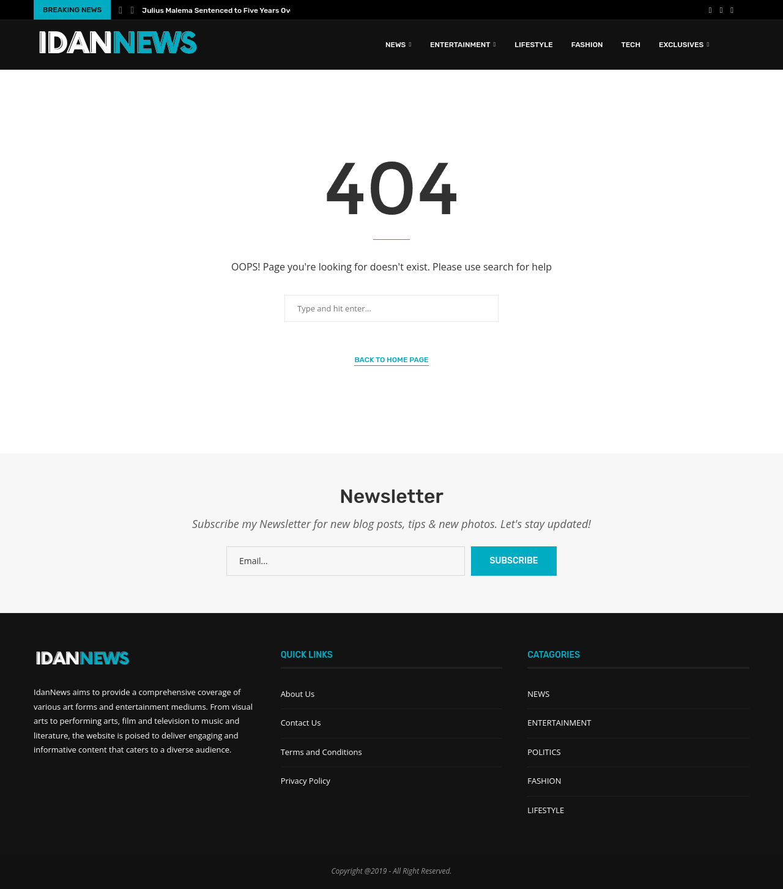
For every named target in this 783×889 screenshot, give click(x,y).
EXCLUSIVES (681, 44)
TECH (630, 44)
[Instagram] (731, 10)
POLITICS (543, 751)
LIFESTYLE (533, 44)
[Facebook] (710, 10)
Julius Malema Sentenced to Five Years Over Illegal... (233, 10)
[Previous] (120, 10)
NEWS (538, 693)
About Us (298, 693)
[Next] (133, 10)
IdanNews (52, 691)
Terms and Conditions (321, 751)
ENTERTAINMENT (460, 44)
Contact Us (301, 722)
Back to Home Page (391, 359)
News (395, 44)
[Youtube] (721, 10)
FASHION (587, 44)
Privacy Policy (305, 780)
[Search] (743, 44)
